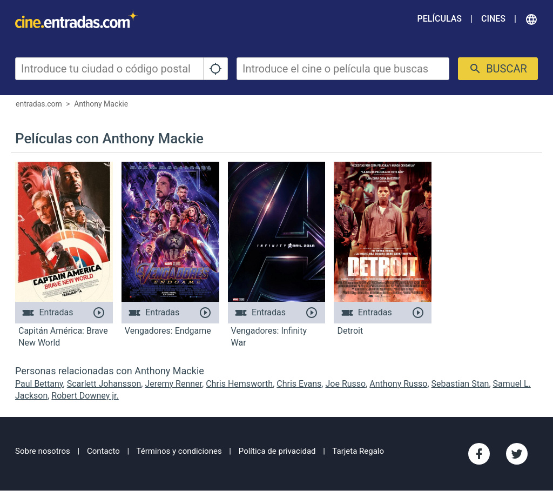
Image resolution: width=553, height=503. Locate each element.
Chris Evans (298, 384)
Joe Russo (345, 384)
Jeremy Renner (173, 384)
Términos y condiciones (179, 451)
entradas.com (39, 104)
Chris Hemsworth (239, 384)
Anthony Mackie (101, 104)
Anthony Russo (398, 384)
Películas (439, 19)
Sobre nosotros (42, 451)
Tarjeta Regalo (358, 451)
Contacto (103, 451)
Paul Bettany (39, 384)
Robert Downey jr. (84, 396)
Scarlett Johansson (104, 384)
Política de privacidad (277, 451)
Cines (493, 19)
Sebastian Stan (460, 384)
